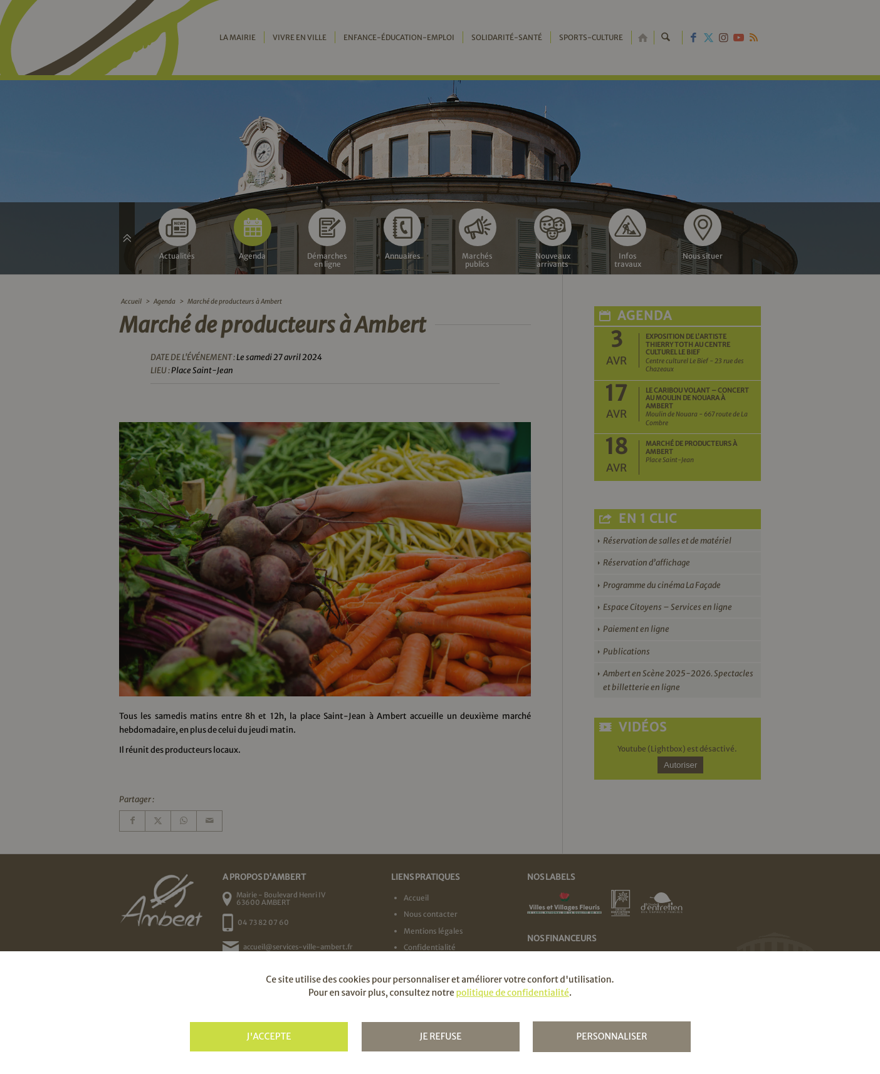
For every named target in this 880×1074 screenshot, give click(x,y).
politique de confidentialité (512, 992)
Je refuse (440, 1036)
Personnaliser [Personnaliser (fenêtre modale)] (611, 1036)
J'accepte (268, 1036)
